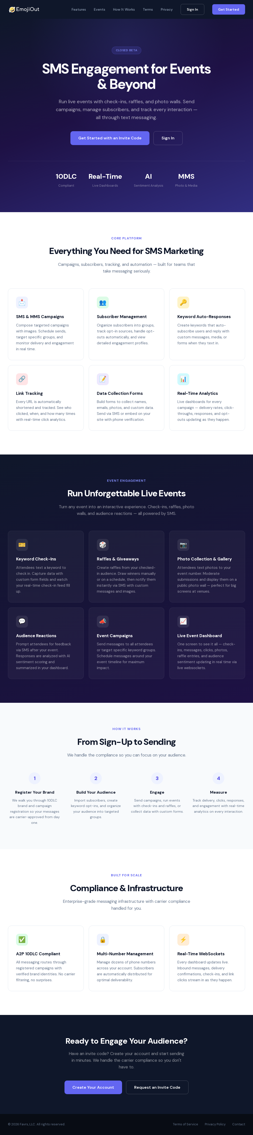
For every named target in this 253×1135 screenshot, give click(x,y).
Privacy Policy (215, 1124)
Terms (148, 9)
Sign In (192, 9)
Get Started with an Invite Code (110, 138)
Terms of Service (185, 1124)
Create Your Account (93, 1087)
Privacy (167, 9)
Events (99, 9)
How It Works (124, 9)
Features (79, 9)
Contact (238, 1124)
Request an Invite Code (157, 1087)
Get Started (228, 9)
